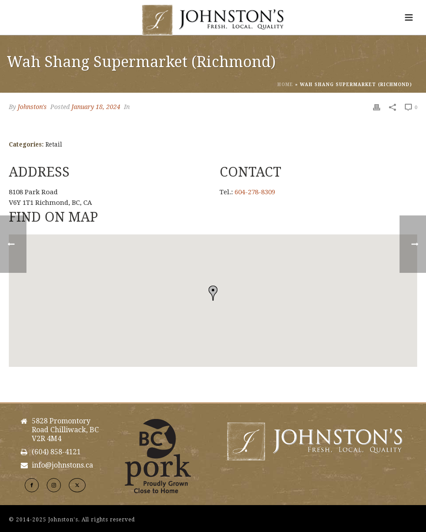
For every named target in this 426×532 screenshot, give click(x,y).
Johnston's (32, 106)
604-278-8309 (255, 192)
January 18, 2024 (95, 106)
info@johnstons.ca (62, 465)
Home (285, 84)
